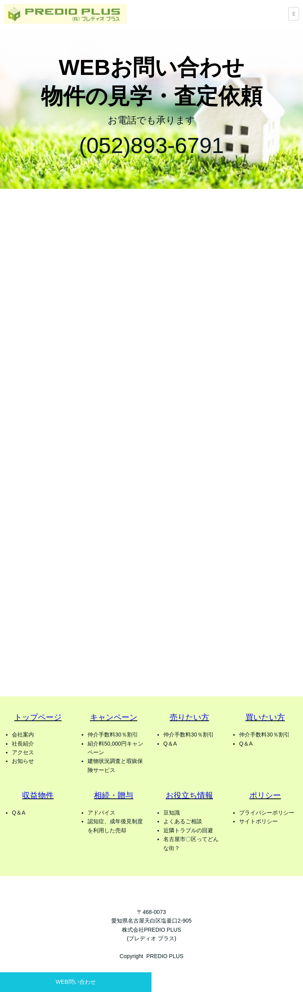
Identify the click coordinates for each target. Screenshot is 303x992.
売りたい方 (189, 717)
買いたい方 (265, 717)
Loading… (151, 441)
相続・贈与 (113, 795)
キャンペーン (113, 717)
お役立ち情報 (189, 795)
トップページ (38, 717)
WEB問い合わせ (76, 982)
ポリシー (265, 795)
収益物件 (38, 795)
